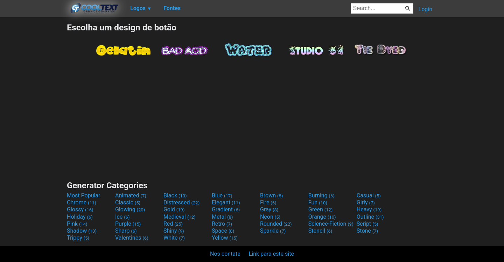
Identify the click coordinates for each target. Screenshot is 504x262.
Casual (369, 195)
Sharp (126, 230)
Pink (77, 223)
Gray (269, 209)
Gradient (226, 209)
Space (223, 230)
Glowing (130, 209)
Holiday (80, 216)
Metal (222, 216)
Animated (130, 195)
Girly (366, 202)
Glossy (80, 209)
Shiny (173, 230)
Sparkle (273, 230)
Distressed (181, 202)
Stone (367, 230)
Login (425, 9)
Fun (317, 202)
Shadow (82, 230)
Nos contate (225, 253)
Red (173, 223)
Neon (270, 216)
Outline (370, 216)
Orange (322, 216)
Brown (271, 195)
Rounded (276, 223)
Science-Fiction (331, 223)
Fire (268, 202)
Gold (174, 209)
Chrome (81, 202)
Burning (321, 195)
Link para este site (271, 253)
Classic (127, 202)
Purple (128, 223)
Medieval (179, 216)
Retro (222, 223)
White (174, 237)
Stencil (320, 230)
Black (175, 195)
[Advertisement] (33, 127)
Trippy (78, 237)
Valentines (131, 237)
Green (320, 209)
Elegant (226, 202)
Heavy (369, 209)
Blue (222, 195)
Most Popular (83, 195)
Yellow (225, 237)
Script (367, 223)
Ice (122, 216)
